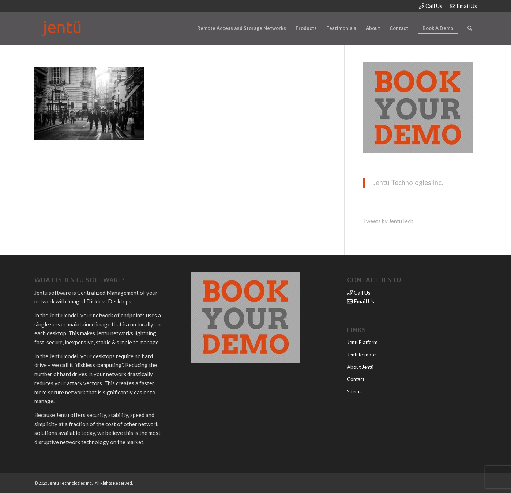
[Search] (470, 28)
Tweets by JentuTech (388, 221)
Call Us (430, 6)
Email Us (463, 6)
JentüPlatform (362, 342)
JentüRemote (361, 355)
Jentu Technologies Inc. (408, 183)
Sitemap (356, 391)
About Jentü (360, 367)
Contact (355, 379)
